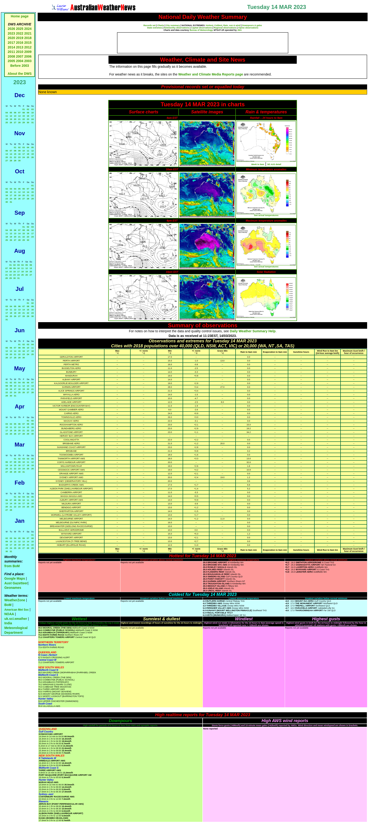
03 (32, 109)
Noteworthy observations (176, 28)
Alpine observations (248, 28)
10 (32, 112)
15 (23, 116)
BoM (7, 605)
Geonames (12, 588)
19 (11, 119)
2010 (19, 52)
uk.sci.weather (15, 619)
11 (6, 116)
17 (32, 116)
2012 (28, 47)
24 (32, 119)
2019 (19, 38)
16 (28, 116)
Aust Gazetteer (16, 583)
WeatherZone (14, 600)
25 (6, 122)
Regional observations (225, 28)
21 (19, 119)
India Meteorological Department (16, 627)
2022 (19, 33)
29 (23, 122)
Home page (19, 16)
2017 (11, 42)
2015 (28, 42)
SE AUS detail (274, 164)
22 (23, 119)
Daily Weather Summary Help (253, 331)
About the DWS (20, 73)
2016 (19, 42)
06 (15, 112)
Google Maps (14, 578)
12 (11, 116)
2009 (28, 52)
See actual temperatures (266, 215)
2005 (11, 61)
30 (28, 122)
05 (11, 112)
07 (19, 112)
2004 (20, 61)
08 (23, 112)
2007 (19, 56)
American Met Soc (16, 609)
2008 (11, 56)
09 (28, 112)
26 (11, 122)
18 (6, 119)
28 (19, 122)
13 (15, 116)
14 (19, 116)
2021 (28, 33)
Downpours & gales (252, 25)
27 (15, 122)
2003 (28, 61)
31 (32, 122)
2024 (28, 29)
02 (28, 109)
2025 (19, 29)
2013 (19, 47)
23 (28, 119)
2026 (11, 29)
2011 (11, 52)
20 (15, 119)
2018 (28, 38)
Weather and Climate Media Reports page (210, 74)
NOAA (9, 614)
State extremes (154, 28)
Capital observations (201, 28)
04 (6, 112)
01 (23, 109)
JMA (239, 30)
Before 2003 (19, 65)
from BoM (12, 566)
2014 (11, 47)
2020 (11, 38)
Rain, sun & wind (232, 25)
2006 (28, 56)
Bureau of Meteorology (201, 30)
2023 (11, 33)
